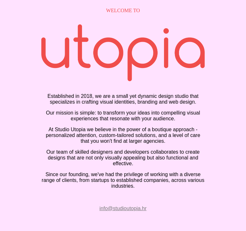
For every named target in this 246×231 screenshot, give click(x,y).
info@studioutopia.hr (123, 208)
